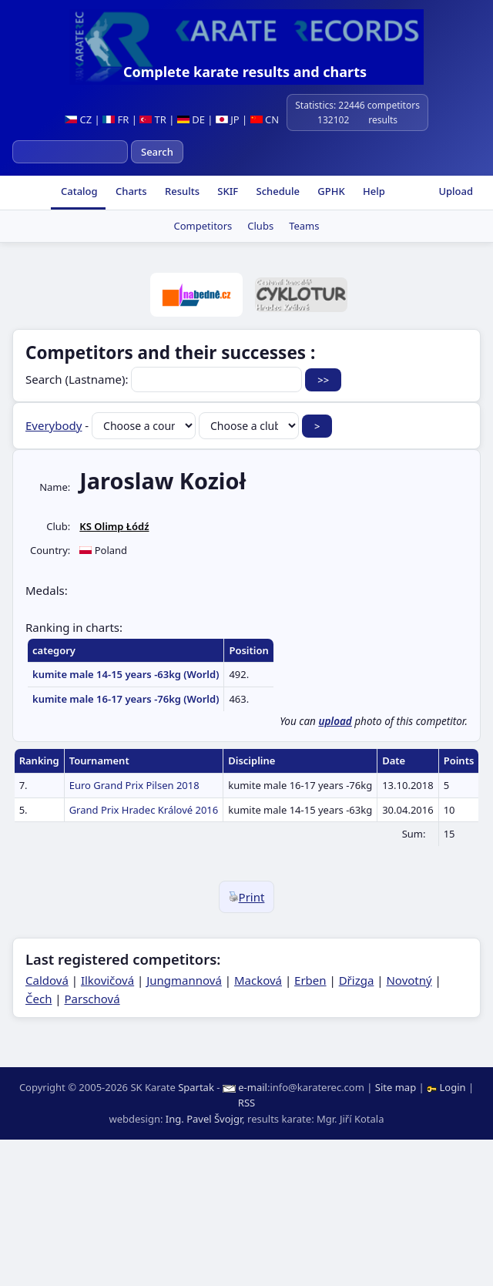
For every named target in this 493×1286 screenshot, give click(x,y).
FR (115, 119)
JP (228, 119)
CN (264, 119)
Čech (38, 998)
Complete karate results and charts (245, 71)
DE (191, 119)
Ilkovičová (107, 980)
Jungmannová (184, 980)
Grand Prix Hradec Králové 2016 (144, 810)
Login (447, 1087)
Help (373, 191)
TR (152, 119)
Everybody (53, 425)
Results (181, 191)
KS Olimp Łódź (114, 526)
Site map (395, 1087)
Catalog (78, 191)
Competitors (203, 226)
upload (334, 721)
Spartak (196, 1087)
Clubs (260, 226)
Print (247, 897)
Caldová (47, 980)
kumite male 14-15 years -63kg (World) (125, 674)
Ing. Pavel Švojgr (204, 1119)
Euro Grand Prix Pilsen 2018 (134, 785)
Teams (304, 226)
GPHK (330, 191)
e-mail (252, 1087)
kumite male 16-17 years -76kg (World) (125, 699)
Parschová (92, 998)
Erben (310, 980)
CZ (78, 119)
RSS (246, 1103)
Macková (258, 980)
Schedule (276, 191)
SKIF (226, 191)
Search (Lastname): (165, 379)
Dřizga (356, 980)
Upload (455, 191)
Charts (130, 191)
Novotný (408, 980)
